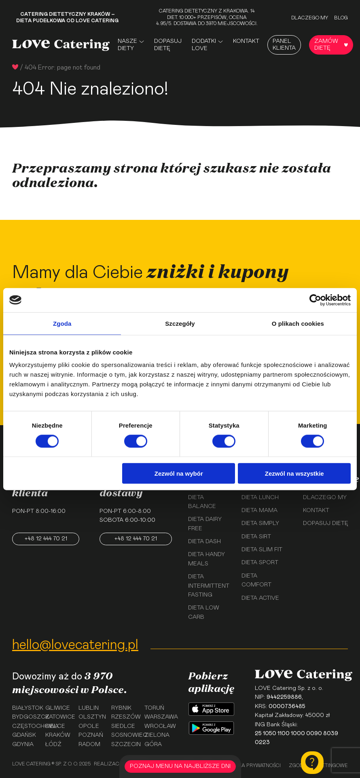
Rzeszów (125, 717)
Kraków (57, 735)
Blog (341, 17)
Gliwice (57, 708)
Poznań (90, 735)
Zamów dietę (331, 44)
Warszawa (158, 717)
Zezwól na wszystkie (294, 473)
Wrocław (158, 726)
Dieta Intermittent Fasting (208, 586)
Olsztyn (92, 717)
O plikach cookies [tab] (298, 323)
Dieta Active (260, 598)
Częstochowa (26, 726)
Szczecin (125, 744)
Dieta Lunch (260, 497)
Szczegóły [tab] (180, 323)
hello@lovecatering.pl (75, 645)
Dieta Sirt (256, 537)
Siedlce (123, 726)
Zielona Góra (156, 739)
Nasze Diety (127, 44)
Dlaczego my (309, 17)
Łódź (53, 744)
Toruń (154, 708)
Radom (89, 744)
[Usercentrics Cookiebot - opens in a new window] (315, 300)
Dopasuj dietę (168, 44)
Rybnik (121, 708)
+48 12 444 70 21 (45, 539)
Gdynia (23, 744)
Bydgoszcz (26, 717)
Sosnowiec (125, 735)
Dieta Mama (259, 510)
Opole (88, 726)
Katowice (59, 717)
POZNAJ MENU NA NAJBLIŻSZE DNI (180, 766)
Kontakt (246, 41)
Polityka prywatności (251, 765)
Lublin (88, 708)
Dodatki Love (204, 44)
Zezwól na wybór (179, 473)
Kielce (55, 726)
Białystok (26, 708)
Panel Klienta (284, 44)
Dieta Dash (204, 541)
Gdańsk (24, 735)
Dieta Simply (260, 523)
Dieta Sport (259, 562)
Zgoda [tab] (62, 323)
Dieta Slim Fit (261, 549)
